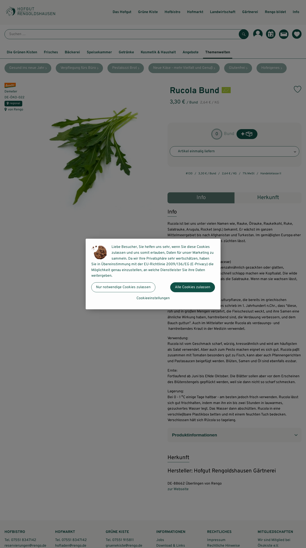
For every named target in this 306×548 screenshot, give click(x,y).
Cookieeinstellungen (153, 298)
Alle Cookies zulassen (192, 287)
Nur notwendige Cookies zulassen (123, 287)
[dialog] (153, 274)
